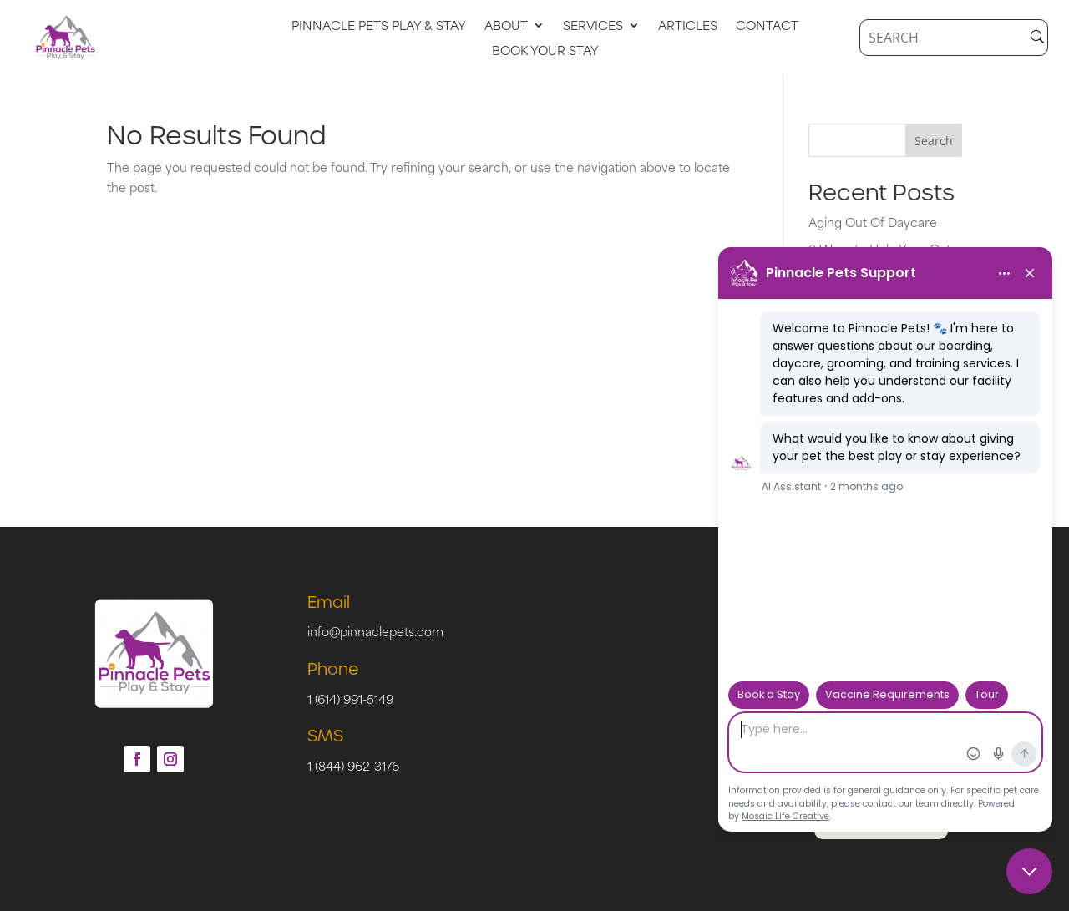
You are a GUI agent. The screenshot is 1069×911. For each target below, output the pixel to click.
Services (593, 26)
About (506, 26)
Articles (687, 26)
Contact (767, 26)
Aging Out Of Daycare (872, 221)
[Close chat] (1029, 871)
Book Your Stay (545, 51)
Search (933, 141)
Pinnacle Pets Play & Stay (378, 26)
